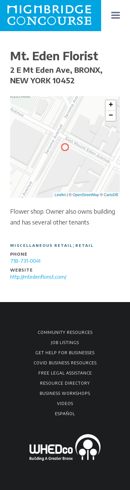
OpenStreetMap (86, 195)
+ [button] (111, 105)
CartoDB (111, 195)
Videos (65, 403)
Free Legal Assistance (65, 373)
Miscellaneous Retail (41, 245)
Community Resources (65, 332)
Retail (84, 245)
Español (65, 413)
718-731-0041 (25, 261)
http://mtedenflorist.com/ (38, 277)
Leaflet (60, 195)
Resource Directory (65, 383)
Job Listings (65, 342)
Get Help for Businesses (65, 352)
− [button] (111, 116)
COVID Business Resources (65, 362)
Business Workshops (65, 393)
